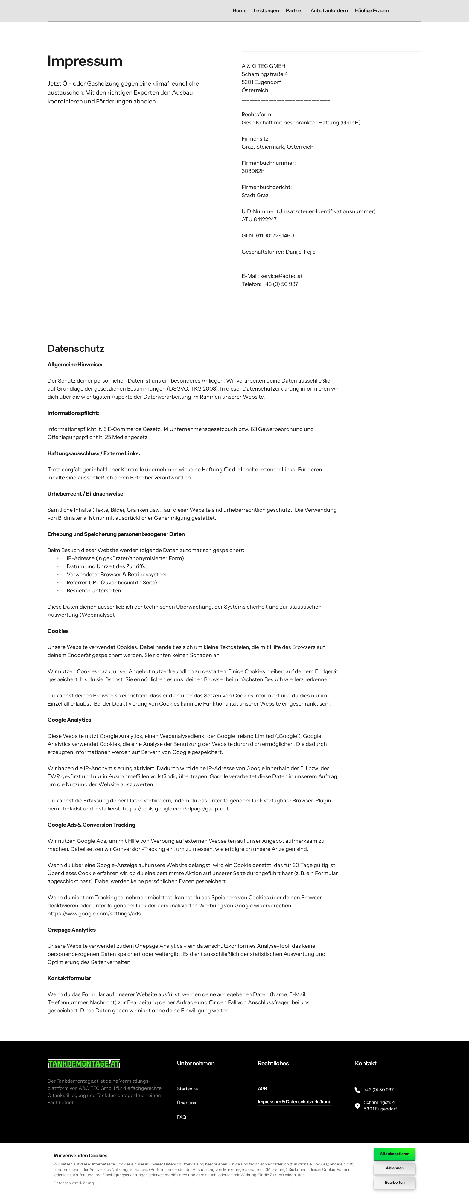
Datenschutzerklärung (74, 1182)
